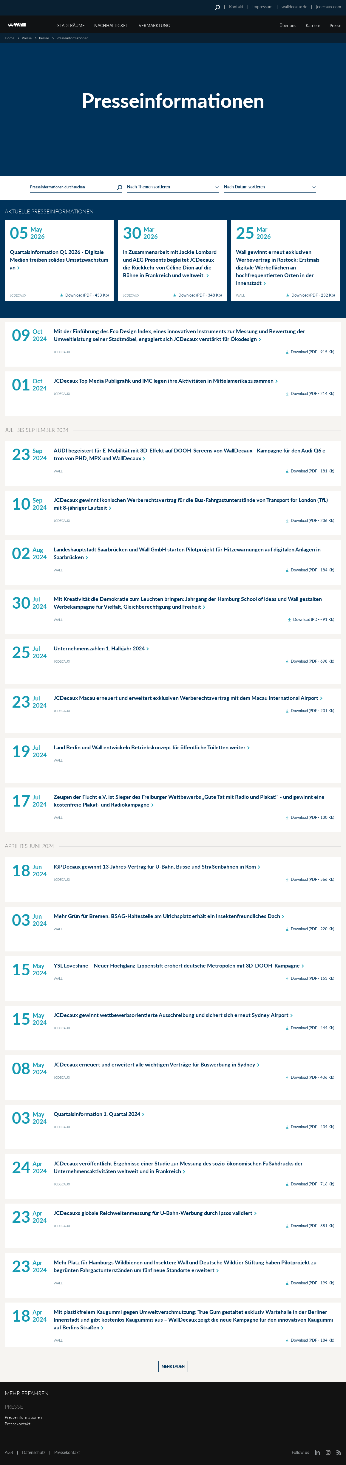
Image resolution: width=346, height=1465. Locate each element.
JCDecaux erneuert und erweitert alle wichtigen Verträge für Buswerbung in (158, 1064)
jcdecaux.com (328, 6)
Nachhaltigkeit (111, 25)
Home (9, 38)
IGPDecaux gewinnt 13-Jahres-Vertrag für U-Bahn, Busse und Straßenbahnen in (158, 866)
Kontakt (236, 6)
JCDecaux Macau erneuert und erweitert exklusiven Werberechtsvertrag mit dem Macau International (189, 698)
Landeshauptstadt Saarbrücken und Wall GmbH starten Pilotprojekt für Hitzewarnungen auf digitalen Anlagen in (187, 553)
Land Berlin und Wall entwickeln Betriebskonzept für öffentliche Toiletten (153, 747)
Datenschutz (33, 1452)
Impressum (262, 6)
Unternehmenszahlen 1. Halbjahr (102, 648)
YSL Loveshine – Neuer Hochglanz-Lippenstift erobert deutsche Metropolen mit (180, 965)
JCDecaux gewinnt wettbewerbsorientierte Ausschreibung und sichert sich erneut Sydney (174, 1015)
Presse (27, 38)
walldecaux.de (294, 6)
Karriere (313, 25)
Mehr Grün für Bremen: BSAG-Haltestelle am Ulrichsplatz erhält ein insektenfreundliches (170, 916)
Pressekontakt (17, 1423)
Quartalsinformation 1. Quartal (100, 1114)
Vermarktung (154, 25)
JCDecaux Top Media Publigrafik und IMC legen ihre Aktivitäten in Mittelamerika (167, 381)
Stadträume (71, 25)
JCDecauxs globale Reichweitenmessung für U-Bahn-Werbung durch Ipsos (156, 1213)
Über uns (287, 25)
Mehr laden (173, 1366)
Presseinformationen (23, 1417)
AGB (9, 1452)
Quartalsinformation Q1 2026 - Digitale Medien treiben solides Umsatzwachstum (59, 260)
